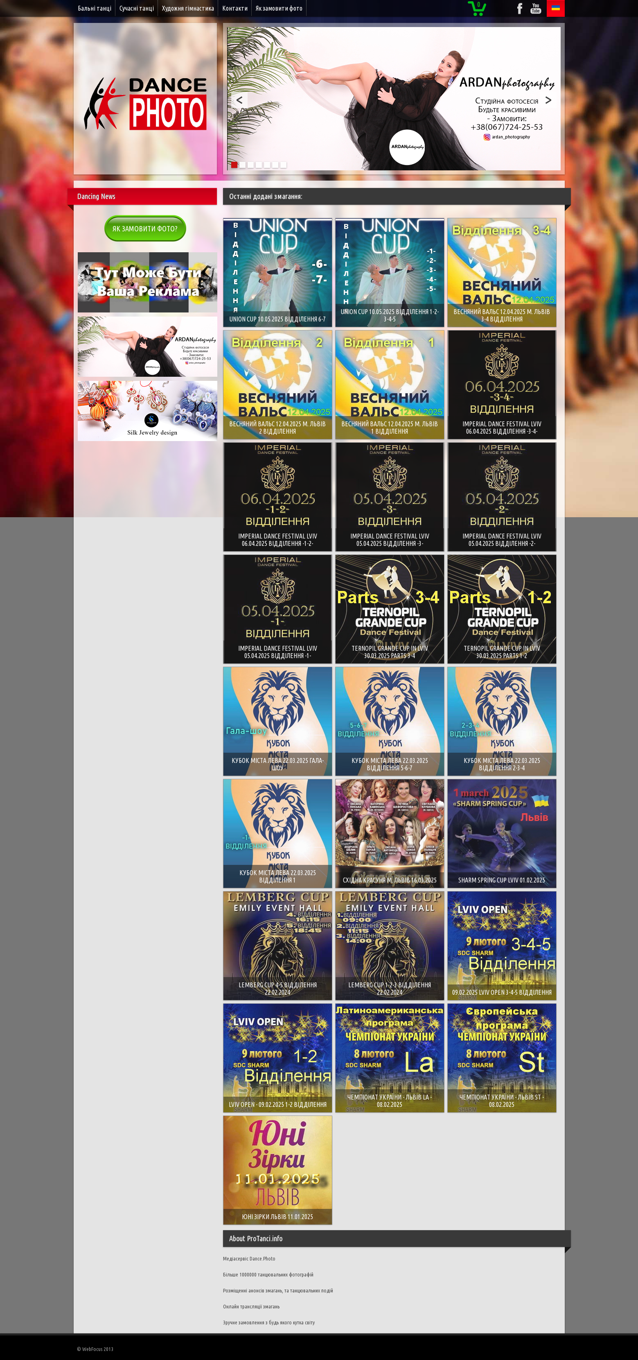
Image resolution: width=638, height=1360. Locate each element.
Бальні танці (94, 8)
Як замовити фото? (145, 228)
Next (548, 100)
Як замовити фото (279, 8)
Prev (239, 100)
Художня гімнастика (188, 8)
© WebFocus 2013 (95, 1349)
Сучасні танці (136, 8)
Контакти (235, 8)
